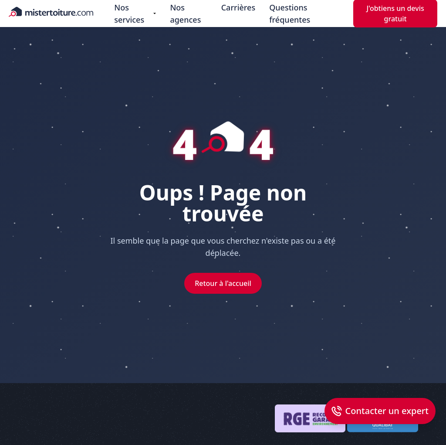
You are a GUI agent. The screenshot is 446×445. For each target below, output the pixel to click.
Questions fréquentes (289, 13)
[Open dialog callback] (380, 411)
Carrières (238, 7)
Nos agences (185, 13)
